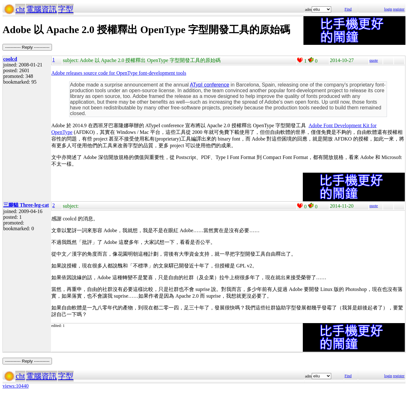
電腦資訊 (41, 9)
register (398, 9)
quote (373, 60)
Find (348, 9)
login (388, 9)
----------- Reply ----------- (27, 47)
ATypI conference (209, 84)
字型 (65, 9)
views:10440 (16, 386)
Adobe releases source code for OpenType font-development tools (118, 73)
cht (20, 9)
